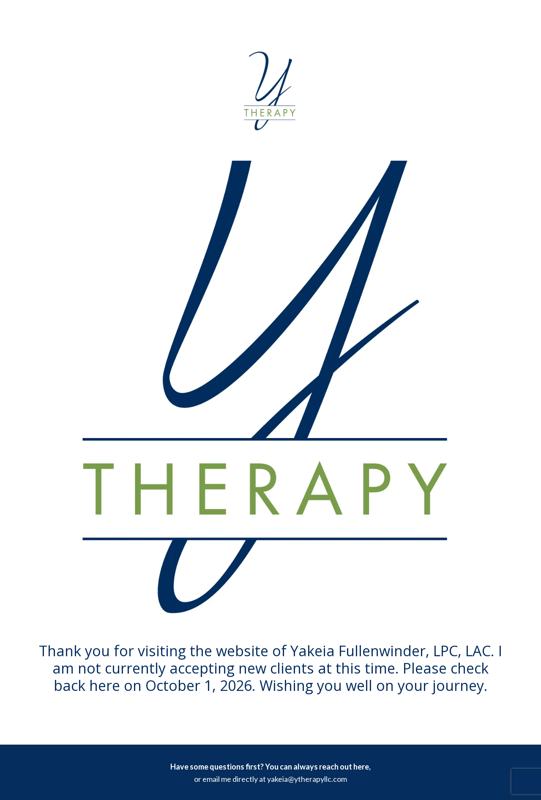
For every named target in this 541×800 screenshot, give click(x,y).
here (361, 766)
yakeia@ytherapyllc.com (307, 779)
